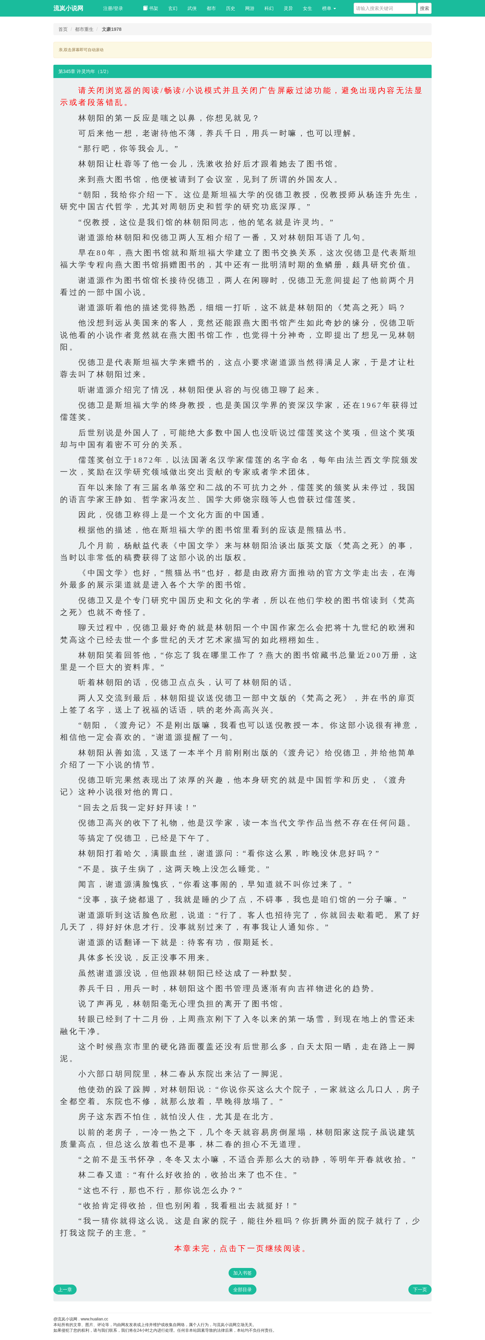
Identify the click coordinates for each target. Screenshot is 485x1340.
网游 (249, 8)
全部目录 (242, 1289)
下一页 (420, 1289)
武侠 (192, 8)
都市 (211, 8)
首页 (63, 29)
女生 (307, 8)
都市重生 (84, 29)
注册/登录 (113, 8)
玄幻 (172, 8)
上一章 (65, 1289)
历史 (230, 8)
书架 (150, 8)
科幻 (269, 8)
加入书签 (242, 1273)
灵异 (288, 8)
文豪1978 (111, 29)
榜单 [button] (329, 8)
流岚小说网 (68, 8)
